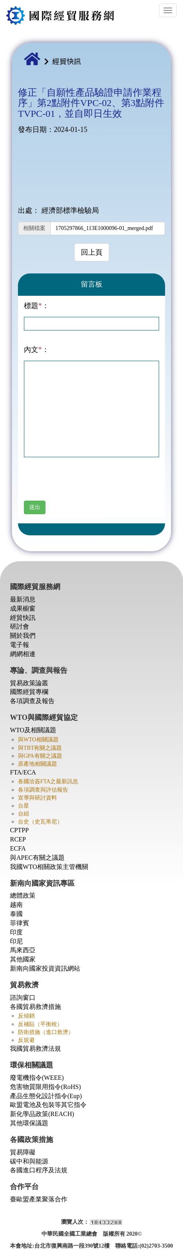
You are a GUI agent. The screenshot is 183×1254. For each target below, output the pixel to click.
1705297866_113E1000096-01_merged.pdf (104, 228)
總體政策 (22, 895)
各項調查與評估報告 (43, 790)
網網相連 (22, 654)
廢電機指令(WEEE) (37, 1077)
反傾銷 (26, 1016)
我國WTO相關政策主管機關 (49, 866)
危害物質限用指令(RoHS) (45, 1086)
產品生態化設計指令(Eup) (46, 1096)
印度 (16, 932)
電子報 (19, 644)
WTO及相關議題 (33, 730)
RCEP (18, 839)
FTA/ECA (23, 772)
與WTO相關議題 (38, 740)
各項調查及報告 (32, 701)
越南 (16, 904)
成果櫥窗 (22, 608)
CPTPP (19, 830)
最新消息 (22, 599)
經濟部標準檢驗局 (70, 210)
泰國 (16, 913)
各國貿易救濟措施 (35, 1006)
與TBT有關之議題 (40, 748)
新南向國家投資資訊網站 (45, 968)
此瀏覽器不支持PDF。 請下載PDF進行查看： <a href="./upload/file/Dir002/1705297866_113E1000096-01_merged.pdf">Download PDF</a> (91, 170)
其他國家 (22, 959)
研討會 (19, 626)
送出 (34, 507)
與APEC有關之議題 (37, 857)
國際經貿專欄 (29, 691)
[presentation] (84, 485)
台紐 (23, 814)
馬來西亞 (22, 950)
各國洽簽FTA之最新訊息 (48, 781)
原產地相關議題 (37, 764)
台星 (23, 806)
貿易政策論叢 (29, 683)
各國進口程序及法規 (38, 1170)
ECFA (18, 848)
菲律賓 (19, 923)
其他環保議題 (29, 1123)
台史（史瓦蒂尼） (40, 822)
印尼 (16, 941)
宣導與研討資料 (37, 798)
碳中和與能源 (29, 1161)
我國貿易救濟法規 (35, 1048)
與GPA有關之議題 (40, 756)
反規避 (26, 1040)
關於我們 (22, 635)
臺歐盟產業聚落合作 (38, 1199)
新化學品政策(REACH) (42, 1114)
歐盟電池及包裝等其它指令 (48, 1104)
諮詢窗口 (22, 997)
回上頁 (91, 252)
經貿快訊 (66, 61)
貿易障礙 (22, 1152)
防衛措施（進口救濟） (46, 1032)
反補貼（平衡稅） (40, 1024)
